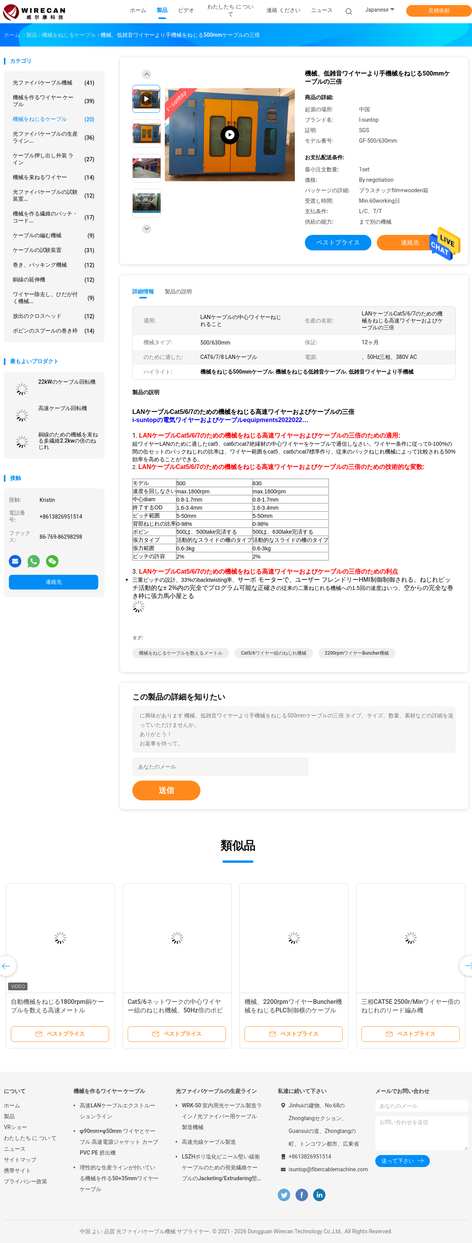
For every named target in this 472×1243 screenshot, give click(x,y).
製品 (9, 1116)
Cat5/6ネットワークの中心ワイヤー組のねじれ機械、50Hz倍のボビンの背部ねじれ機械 (175, 1010)
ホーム (12, 1105)
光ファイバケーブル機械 (53, 83)
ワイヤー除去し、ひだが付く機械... (53, 297)
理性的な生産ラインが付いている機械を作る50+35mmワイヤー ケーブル (119, 1178)
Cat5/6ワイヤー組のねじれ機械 (273, 653)
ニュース (15, 1149)
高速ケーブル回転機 (62, 408)
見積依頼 (439, 10)
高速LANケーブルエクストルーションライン (117, 1110)
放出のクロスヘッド (53, 316)
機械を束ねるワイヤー (53, 177)
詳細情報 (143, 291)
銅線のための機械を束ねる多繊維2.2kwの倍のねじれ (68, 440)
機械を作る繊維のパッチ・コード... (53, 217)
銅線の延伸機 (53, 280)
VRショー (15, 1127)
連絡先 (54, 582)
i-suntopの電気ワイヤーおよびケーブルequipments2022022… (220, 420)
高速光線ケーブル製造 (209, 1142)
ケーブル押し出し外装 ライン (53, 159)
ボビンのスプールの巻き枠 (53, 331)
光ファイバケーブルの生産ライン (216, 1091)
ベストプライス (338, 242)
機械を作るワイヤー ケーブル (53, 100)
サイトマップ (20, 1160)
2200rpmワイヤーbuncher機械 (357, 653)
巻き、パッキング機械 (53, 265)
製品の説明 (178, 291)
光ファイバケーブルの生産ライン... (53, 137)
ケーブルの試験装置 (53, 250)
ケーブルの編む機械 (53, 236)
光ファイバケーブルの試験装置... (53, 195)
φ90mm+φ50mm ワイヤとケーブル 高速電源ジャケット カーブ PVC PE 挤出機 (119, 1142)
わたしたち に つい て (30, 1138)
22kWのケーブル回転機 (67, 382)
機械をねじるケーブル (53, 119)
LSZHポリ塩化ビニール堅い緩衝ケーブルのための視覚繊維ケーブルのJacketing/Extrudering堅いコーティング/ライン (221, 1168)
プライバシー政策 (25, 1181)
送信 (166, 790)
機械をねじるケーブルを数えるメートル (180, 653)
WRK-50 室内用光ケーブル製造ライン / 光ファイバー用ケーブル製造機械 (222, 1116)
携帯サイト (17, 1170)
